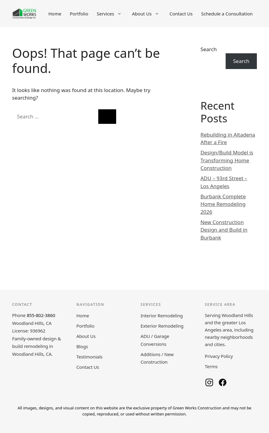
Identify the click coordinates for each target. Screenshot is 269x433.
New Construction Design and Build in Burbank (223, 230)
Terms (211, 366)
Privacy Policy (219, 356)
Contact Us (181, 14)
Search (208, 49)
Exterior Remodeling (162, 326)
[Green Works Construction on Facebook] (222, 382)
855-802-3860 (41, 315)
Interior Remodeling (162, 315)
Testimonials (89, 357)
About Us (148, 13)
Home (54, 14)
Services (112, 13)
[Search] (107, 116)
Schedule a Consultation (227, 14)
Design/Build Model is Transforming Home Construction (226, 160)
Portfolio (79, 14)
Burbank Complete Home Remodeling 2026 (223, 204)
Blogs (82, 346)
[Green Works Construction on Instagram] (209, 382)
